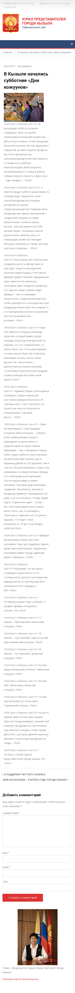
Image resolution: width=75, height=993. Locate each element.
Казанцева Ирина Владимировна (20, 979)
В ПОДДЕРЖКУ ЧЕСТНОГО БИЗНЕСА (24, 774)
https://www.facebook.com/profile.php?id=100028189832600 (62, 6)
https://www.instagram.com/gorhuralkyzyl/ (72, 6)
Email (6, 867)
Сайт (5, 881)
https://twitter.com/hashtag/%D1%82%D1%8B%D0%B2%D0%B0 (65, 6)
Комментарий (11, 813)
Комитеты (10, 7)
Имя (5, 852)
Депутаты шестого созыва (55, 3)
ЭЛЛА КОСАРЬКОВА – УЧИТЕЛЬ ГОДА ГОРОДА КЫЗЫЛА (34, 779)
